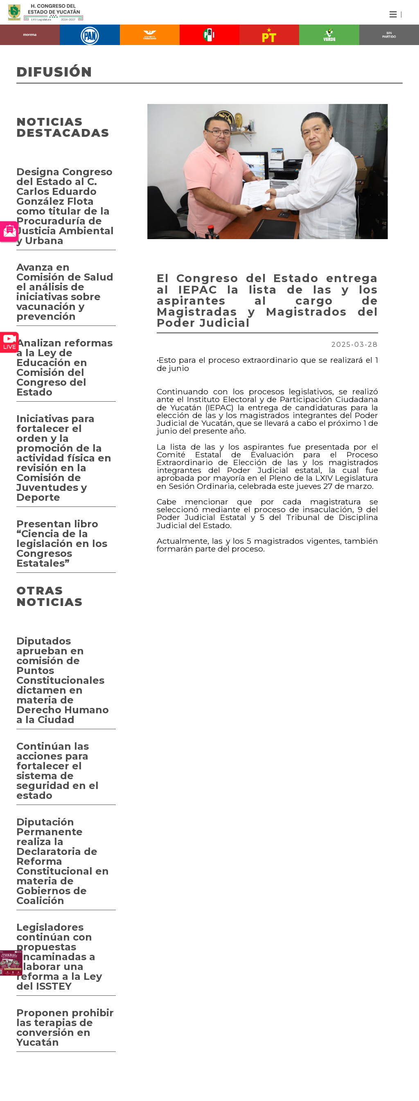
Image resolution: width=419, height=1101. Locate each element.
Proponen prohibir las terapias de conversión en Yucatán (65, 1027)
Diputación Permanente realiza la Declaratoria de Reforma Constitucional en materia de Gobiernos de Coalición (62, 861)
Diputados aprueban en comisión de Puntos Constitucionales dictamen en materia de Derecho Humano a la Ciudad (62, 680)
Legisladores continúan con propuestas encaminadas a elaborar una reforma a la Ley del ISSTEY (59, 956)
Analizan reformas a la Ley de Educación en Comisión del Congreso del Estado (64, 367)
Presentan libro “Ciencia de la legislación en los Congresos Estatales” (61, 543)
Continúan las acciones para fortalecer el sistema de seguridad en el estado (57, 770)
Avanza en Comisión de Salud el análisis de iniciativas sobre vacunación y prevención (64, 291)
